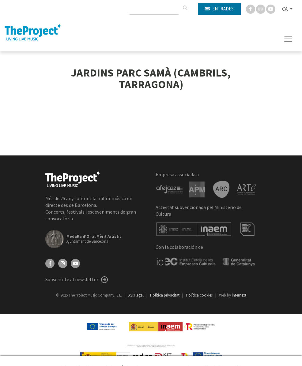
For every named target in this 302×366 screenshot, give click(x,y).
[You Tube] (270, 8)
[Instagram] (261, 8)
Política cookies (199, 295)
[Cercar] (185, 8)
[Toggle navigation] (288, 38)
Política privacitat (165, 295)
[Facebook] (251, 8)
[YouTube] (75, 263)
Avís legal (136, 295)
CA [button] (285, 9)
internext (239, 295)
